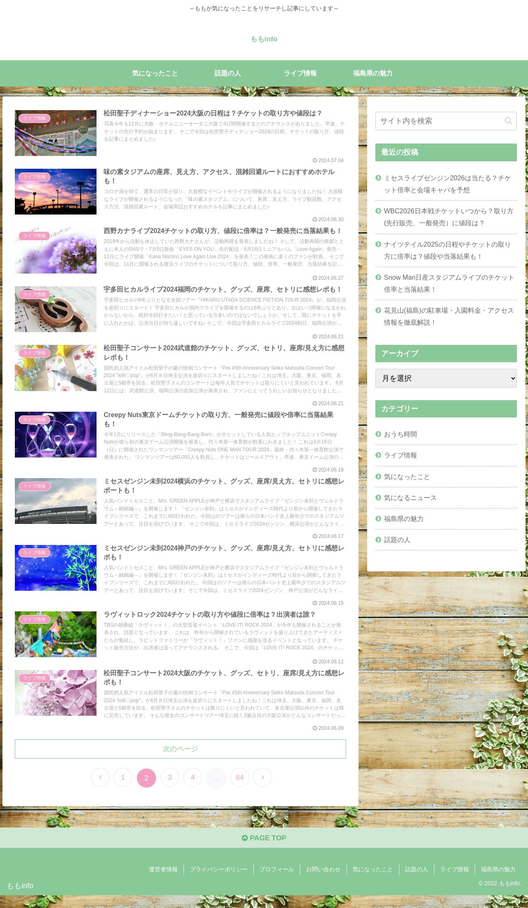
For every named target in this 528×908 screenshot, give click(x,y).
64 (242, 789)
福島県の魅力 (404, 518)
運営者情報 (163, 882)
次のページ (180, 760)
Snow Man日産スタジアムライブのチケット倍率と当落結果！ (449, 283)
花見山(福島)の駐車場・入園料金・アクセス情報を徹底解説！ (449, 316)
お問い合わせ (323, 882)
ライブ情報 (400, 455)
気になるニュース (410, 497)
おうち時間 (400, 434)
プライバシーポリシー (219, 882)
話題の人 (397, 539)
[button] (508, 120)
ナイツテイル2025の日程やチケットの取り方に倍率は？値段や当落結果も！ (447, 250)
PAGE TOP (264, 851)
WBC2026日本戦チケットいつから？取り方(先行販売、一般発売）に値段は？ (449, 216)
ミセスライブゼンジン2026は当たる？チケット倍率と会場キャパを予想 (447, 183)
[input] (446, 121)
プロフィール (276, 882)
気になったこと (407, 476)
